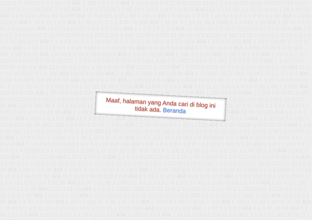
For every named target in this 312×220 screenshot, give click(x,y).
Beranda (174, 110)
